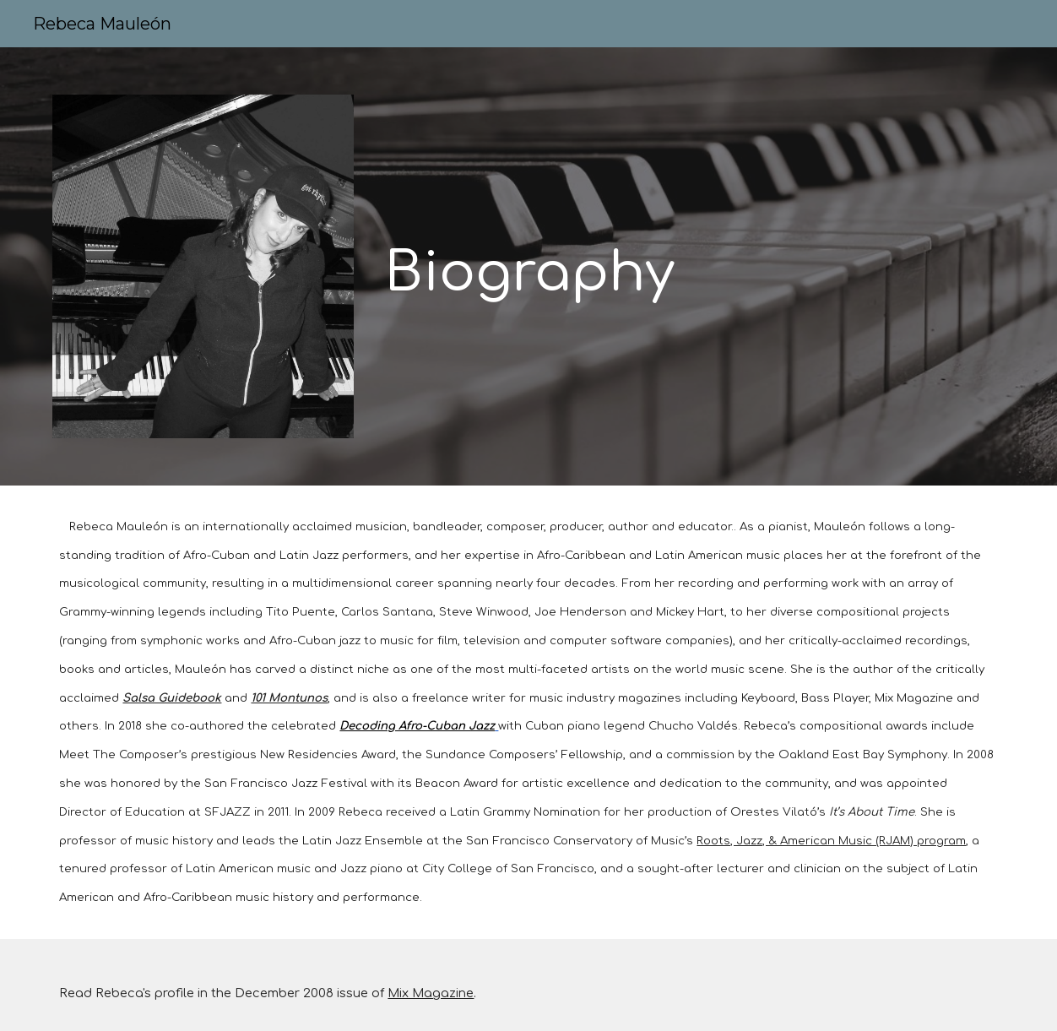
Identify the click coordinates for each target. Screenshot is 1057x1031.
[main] (691, 207)
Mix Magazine (431, 993)
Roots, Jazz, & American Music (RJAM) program (831, 840)
